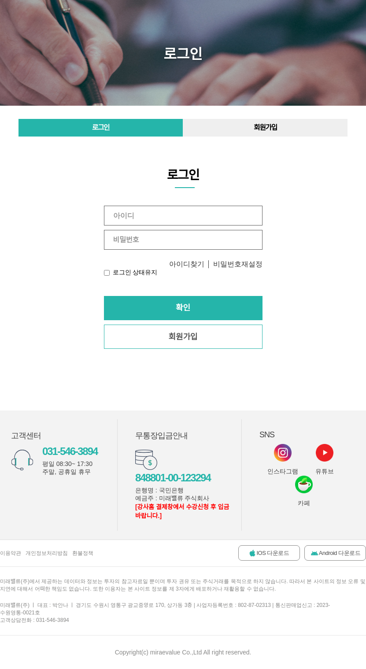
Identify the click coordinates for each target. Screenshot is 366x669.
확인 (183, 307)
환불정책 (82, 553)
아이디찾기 (186, 264)
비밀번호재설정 (237, 264)
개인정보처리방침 (47, 553)
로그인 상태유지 (135, 272)
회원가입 (265, 127)
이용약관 (10, 553)
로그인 (101, 127)
